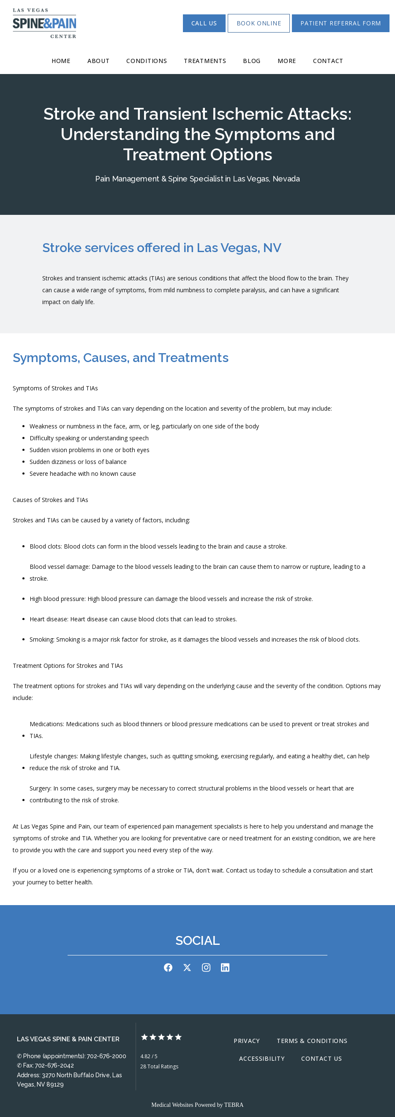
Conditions (146, 61)
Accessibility (261, 1058)
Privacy (247, 1041)
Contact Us (321, 1058)
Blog (252, 61)
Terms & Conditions (312, 1041)
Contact (328, 61)
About (98, 61)
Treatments (205, 61)
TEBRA (234, 1105)
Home (61, 61)
